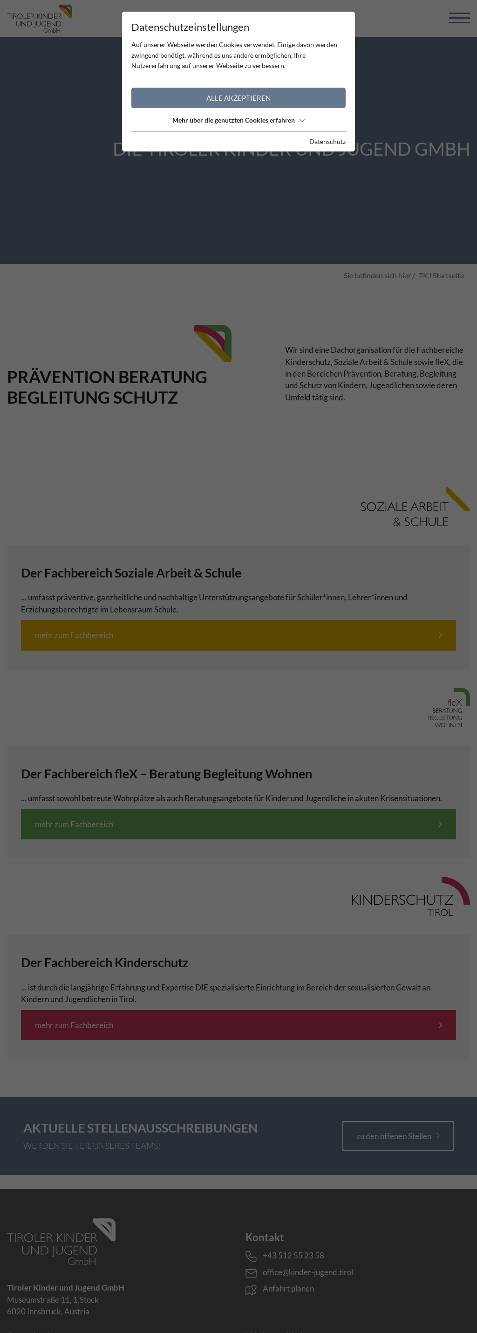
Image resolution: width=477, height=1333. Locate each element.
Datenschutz (327, 141)
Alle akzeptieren (238, 98)
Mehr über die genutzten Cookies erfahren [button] (238, 120)
